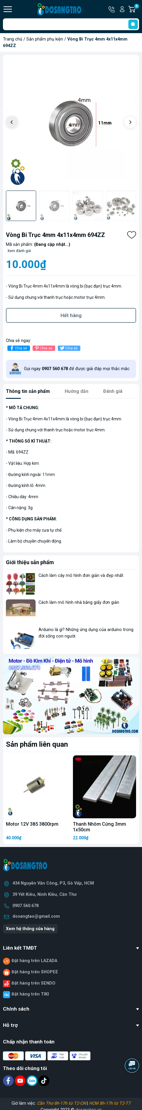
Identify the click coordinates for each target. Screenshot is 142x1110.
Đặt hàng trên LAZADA (34, 960)
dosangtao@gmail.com (36, 916)
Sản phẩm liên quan (37, 744)
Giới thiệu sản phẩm (30, 562)
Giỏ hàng (136, 9)
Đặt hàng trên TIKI (30, 994)
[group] (71, 123)
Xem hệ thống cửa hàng (30, 928)
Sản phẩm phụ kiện (44, 39)
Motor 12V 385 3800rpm (32, 824)
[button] (130, 122)
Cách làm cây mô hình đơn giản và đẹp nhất (81, 575)
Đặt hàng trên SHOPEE (35, 972)
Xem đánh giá (19, 251)
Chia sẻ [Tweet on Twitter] (68, 348)
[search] (133, 24)
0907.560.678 (25, 905)
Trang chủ (12, 39)
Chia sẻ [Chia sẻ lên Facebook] (18, 348)
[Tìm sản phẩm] (71, 24)
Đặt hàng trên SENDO (33, 983)
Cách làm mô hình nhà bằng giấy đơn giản (79, 602)
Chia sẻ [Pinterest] (43, 348)
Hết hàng (71, 315)
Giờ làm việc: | (71, 1103)
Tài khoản (122, 9)
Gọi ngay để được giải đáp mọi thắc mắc (77, 368)
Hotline (112, 9)
